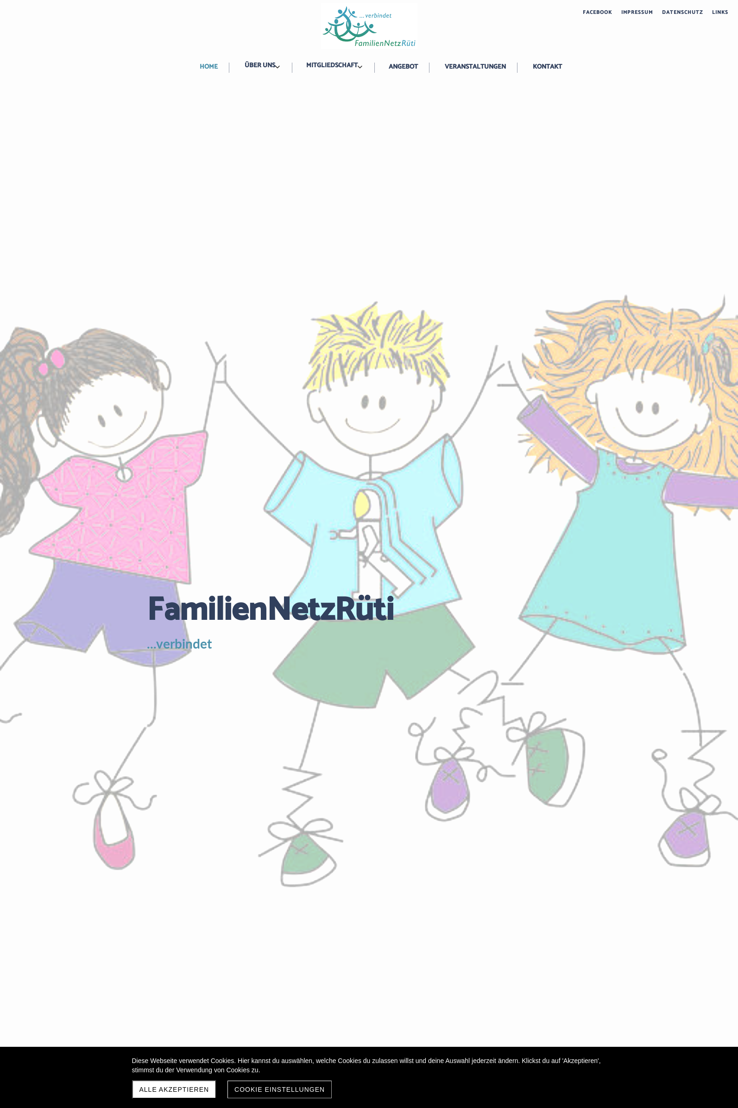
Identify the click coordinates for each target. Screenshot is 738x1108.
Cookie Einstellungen (279, 1089)
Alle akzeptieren (174, 1089)
